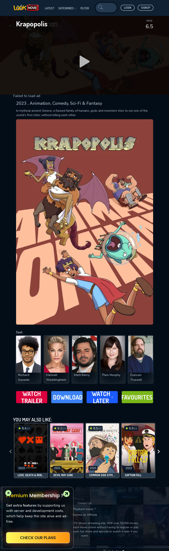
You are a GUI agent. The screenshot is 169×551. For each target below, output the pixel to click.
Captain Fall (133, 475)
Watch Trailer (31, 397)
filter (84, 8)
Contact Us (84, 503)
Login (127, 7)
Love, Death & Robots (31, 475)
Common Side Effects (102, 475)
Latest (49, 8)
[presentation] (11, 451)
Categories (67, 8)
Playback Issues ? (84, 509)
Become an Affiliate (84, 515)
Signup (145, 7)
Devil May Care (63, 475)
